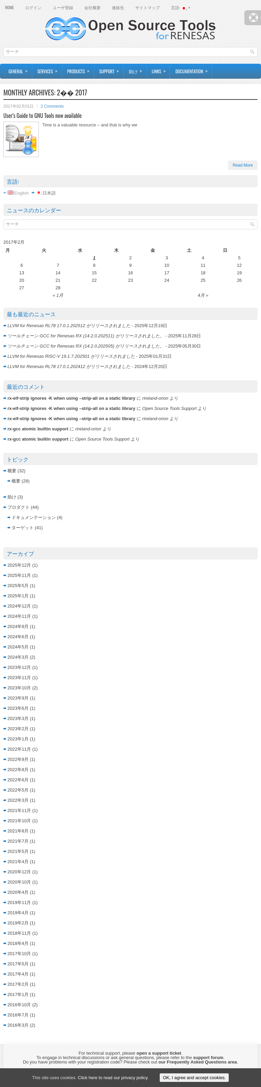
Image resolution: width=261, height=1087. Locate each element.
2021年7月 (18, 841)
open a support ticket (159, 1053)
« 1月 (58, 295)
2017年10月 (19, 953)
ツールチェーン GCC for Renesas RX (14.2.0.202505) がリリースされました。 (85, 346)
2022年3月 (18, 800)
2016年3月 (18, 1025)
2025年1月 (18, 595)
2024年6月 (18, 636)
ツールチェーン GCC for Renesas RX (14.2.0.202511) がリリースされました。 (85, 335)
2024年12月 (19, 606)
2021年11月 (19, 810)
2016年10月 (19, 1004)
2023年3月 (18, 718)
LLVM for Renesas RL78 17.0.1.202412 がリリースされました (68, 366)
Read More (243, 165)
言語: (182, 6)
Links (161, 69)
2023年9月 (18, 698)
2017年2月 (18, 984)
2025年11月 (19, 575)
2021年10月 (19, 820)
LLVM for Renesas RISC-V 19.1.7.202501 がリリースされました (71, 356)
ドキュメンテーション (34, 517)
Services (49, 69)
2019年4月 (18, 912)
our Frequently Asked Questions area (197, 1062)
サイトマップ (147, 7)
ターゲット (23, 527)
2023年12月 (19, 667)
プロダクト (18, 507)
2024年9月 (18, 626)
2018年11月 (19, 933)
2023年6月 (18, 708)
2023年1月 (18, 738)
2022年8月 (18, 769)
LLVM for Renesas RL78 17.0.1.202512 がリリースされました (68, 325)
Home (9, 7)
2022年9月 (18, 759)
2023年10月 (19, 687)
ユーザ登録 (63, 7)
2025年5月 (18, 585)
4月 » (203, 295)
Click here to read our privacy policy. (113, 1077)
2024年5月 (18, 646)
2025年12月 (19, 565)
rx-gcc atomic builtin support (37, 428)
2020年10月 (19, 882)
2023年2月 (18, 728)
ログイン (33, 7)
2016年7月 (18, 1014)
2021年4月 (18, 861)
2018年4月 (18, 943)
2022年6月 (18, 779)
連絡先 (118, 7)
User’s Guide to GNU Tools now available (42, 115)
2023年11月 (19, 677)
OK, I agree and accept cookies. (194, 1077)
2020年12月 (19, 871)
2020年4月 (18, 892)
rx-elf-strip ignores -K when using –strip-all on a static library (71, 398)
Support (111, 69)
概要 (11, 470)
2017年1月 (18, 994)
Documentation (193, 69)
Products (80, 69)
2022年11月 (19, 749)
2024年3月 (18, 657)
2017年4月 (18, 974)
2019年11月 (19, 902)
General (20, 69)
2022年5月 (18, 790)
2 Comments (52, 106)
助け (137, 69)
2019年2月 (18, 922)
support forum (208, 1057)
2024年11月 (19, 616)
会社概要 (92, 7)
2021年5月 (18, 851)
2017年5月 (18, 963)
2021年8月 (18, 830)
